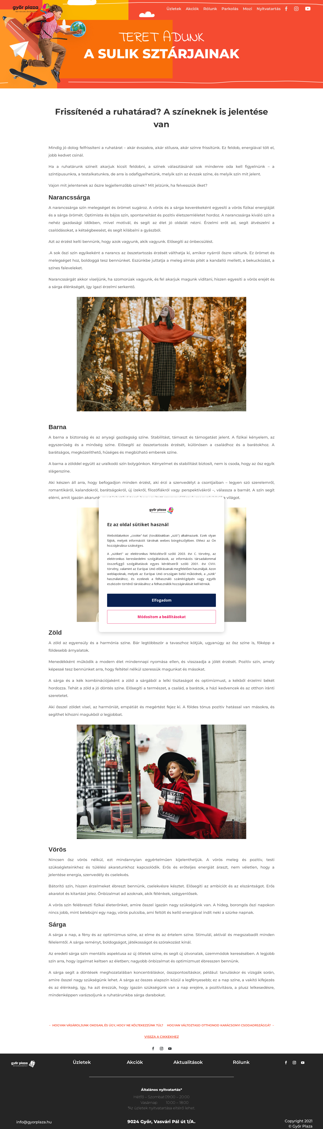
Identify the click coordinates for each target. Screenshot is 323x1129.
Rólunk (210, 8)
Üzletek (174, 8)
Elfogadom (162, 600)
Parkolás (230, 8)
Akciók (192, 8)
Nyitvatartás (269, 8)
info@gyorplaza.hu (34, 1122)
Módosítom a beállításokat (161, 616)
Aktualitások (188, 1062)
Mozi (247, 8)
